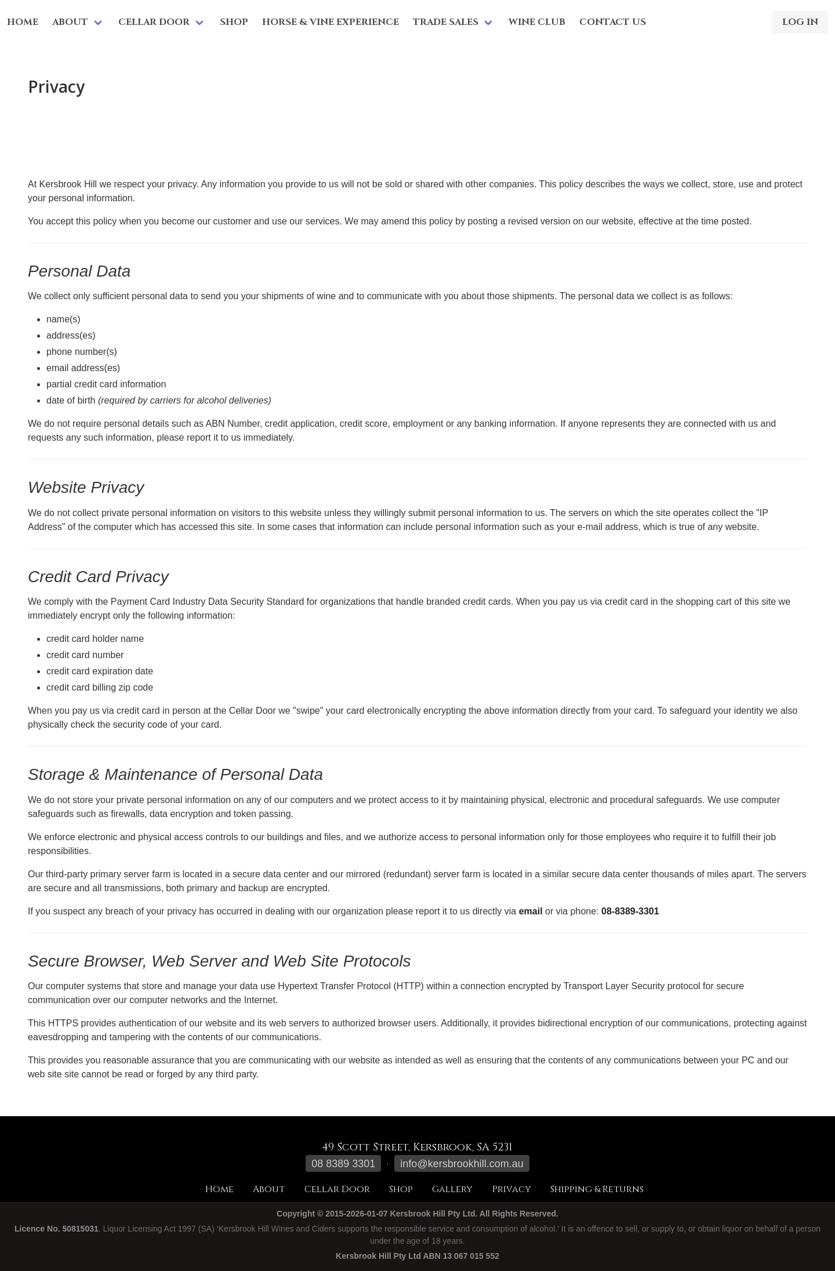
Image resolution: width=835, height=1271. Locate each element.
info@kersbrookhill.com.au (461, 1164)
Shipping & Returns (597, 1189)
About (269, 1189)
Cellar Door (337, 1189)
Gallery (452, 1189)
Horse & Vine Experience (330, 22)
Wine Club (537, 22)
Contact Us (612, 22)
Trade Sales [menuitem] (445, 22)
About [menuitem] (70, 22)
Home (22, 22)
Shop (234, 22)
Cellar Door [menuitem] (154, 22)
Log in (800, 22)
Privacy (511, 1189)
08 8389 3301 (343, 1164)
